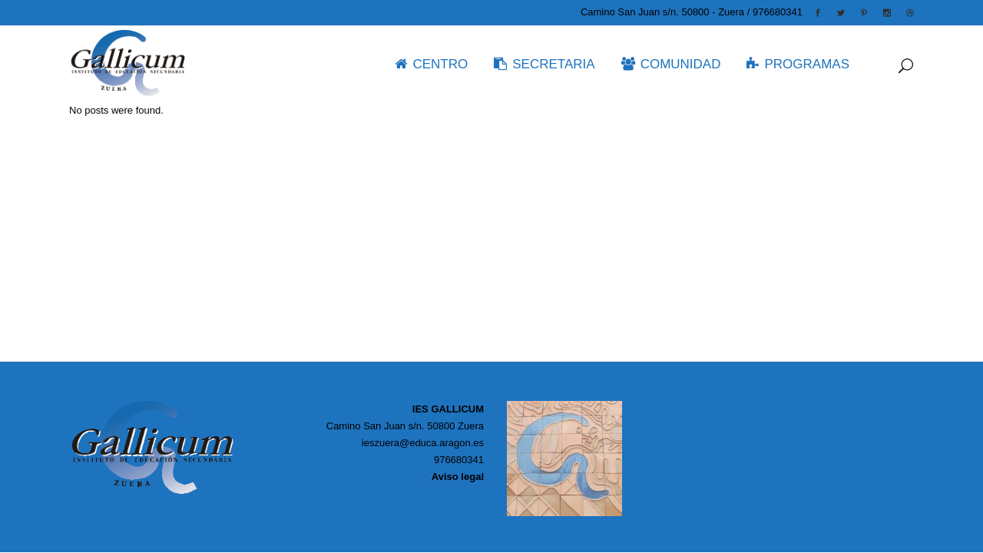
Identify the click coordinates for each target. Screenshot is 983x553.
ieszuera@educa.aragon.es (423, 443)
